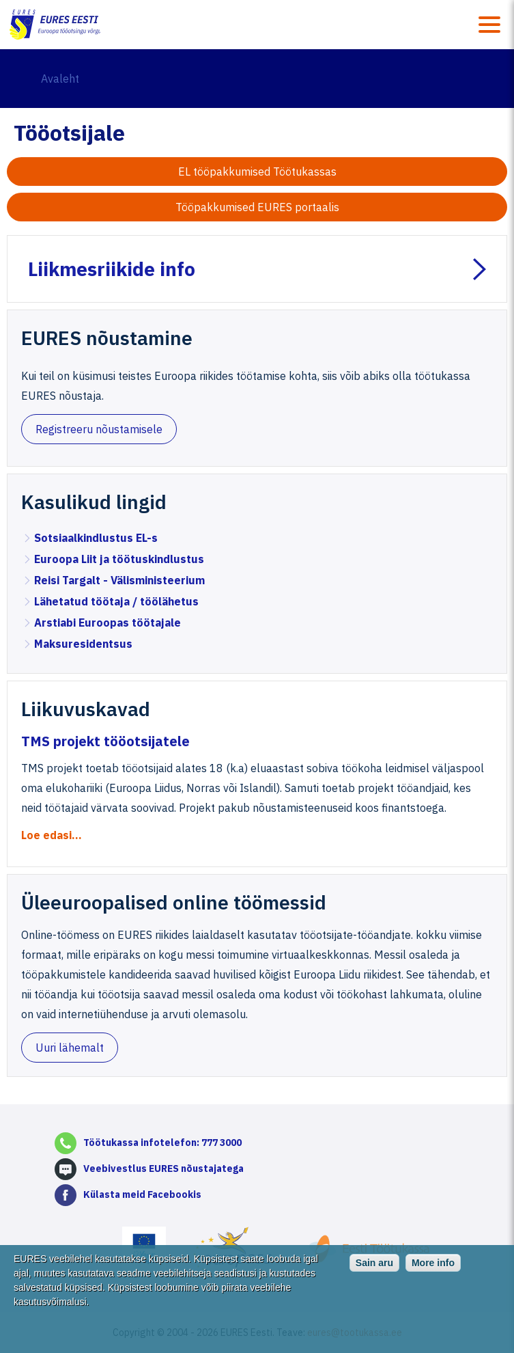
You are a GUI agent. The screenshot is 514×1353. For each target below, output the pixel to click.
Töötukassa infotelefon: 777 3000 (162, 1142)
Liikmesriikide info (111, 269)
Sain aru (374, 1273)
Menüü (489, 25)
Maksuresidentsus (83, 644)
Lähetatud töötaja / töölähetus (116, 601)
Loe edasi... (51, 835)
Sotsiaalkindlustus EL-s (96, 538)
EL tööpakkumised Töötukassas (257, 171)
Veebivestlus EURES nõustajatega (163, 1168)
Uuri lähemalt (69, 1047)
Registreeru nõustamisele (98, 429)
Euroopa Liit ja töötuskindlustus (119, 559)
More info (433, 1273)
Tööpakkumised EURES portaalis (257, 207)
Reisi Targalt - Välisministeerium (119, 580)
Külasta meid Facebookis (142, 1194)
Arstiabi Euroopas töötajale (107, 622)
